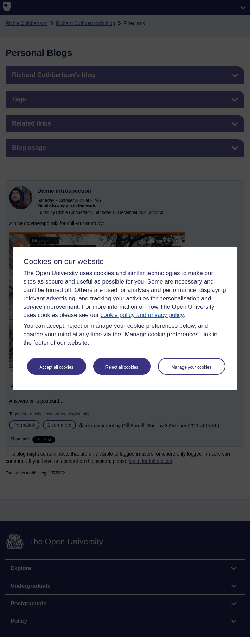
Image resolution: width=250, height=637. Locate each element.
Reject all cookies (121, 367)
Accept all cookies (56, 367)
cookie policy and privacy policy (142, 315)
